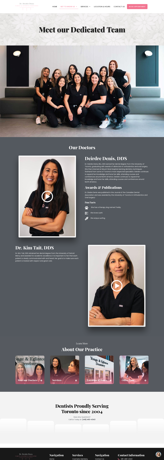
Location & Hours (102, 6)
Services (86, 6)
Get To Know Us (68, 6)
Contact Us (119, 6)
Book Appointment (137, 6)
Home (54, 6)
